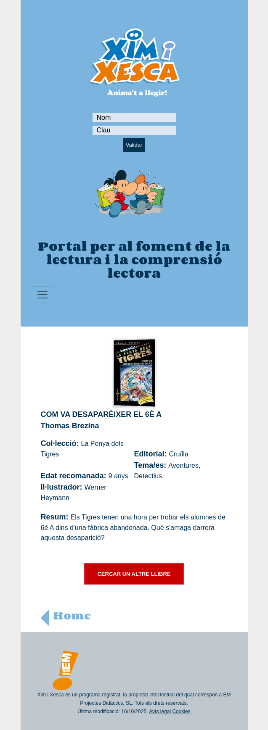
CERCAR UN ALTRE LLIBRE (133, 574)
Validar (134, 145)
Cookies (181, 711)
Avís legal (160, 711)
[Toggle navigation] (42, 294)
